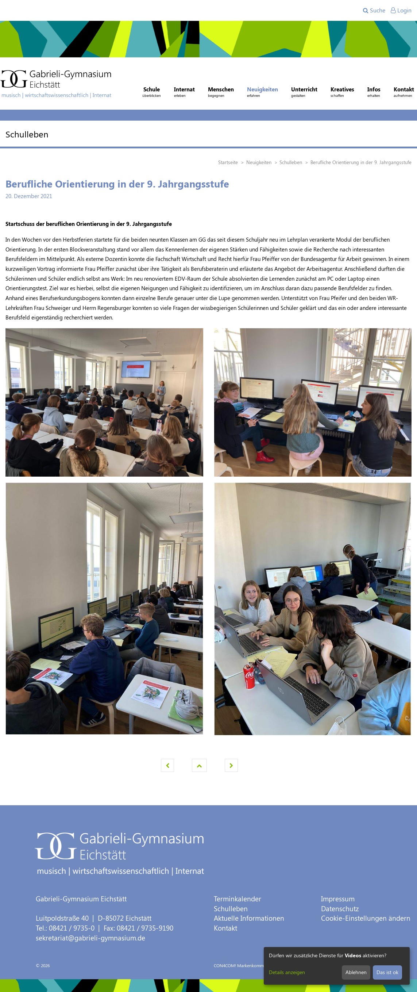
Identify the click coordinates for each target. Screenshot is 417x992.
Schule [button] (151, 93)
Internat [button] (184, 93)
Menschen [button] (221, 93)
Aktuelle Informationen (249, 918)
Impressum (338, 898)
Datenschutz (340, 908)
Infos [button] (374, 93)
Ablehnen (356, 972)
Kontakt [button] (404, 93)
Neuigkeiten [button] (262, 93)
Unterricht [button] (304, 93)
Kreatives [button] (342, 93)
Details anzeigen (287, 972)
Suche (374, 10)
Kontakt (225, 927)
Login (401, 10)
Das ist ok (387, 972)
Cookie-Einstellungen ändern (365, 918)
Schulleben (231, 908)
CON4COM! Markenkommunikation (248, 965)
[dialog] (337, 966)
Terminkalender (237, 898)
